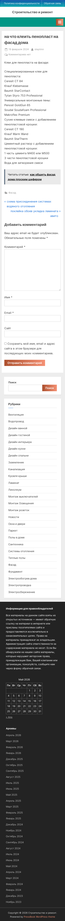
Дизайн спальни (18, 455)
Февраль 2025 (14, 812)
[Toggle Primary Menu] (59, 22)
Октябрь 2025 (14, 765)
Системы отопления (21, 551)
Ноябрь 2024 (13, 830)
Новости (13, 517)
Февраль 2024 (14, 884)
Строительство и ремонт (32, 12)
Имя (8, 297)
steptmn (39, 49)
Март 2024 (12, 878)
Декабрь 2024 (14, 824)
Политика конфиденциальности (22, 3)
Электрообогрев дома (22, 578)
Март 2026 (12, 741)
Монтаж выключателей (23, 496)
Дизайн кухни (16, 448)
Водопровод (16, 421)
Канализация (16, 469)
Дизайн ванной (17, 428)
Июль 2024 (12, 854)
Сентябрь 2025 (15, 771)
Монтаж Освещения (21, 503)
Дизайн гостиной (19, 435)
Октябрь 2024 (14, 836)
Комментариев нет (19, 55)
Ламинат (13, 482)
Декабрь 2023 (14, 896)
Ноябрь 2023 (13, 902)
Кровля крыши (17, 476)
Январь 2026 (13, 753)
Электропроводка (19, 585)
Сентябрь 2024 (15, 842)
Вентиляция (16, 414)
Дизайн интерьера (20, 442)
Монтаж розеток (18, 510)
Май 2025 (11, 794)
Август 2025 (13, 777)
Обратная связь (52, 3)
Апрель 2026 (13, 735)
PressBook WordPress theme (39, 917)
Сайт (7, 328)
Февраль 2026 (14, 747)
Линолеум (14, 489)
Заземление (16, 462)
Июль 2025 (12, 783)
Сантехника (15, 544)
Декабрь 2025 (14, 759)
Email (9, 312)
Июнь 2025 (12, 788)
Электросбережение (21, 592)
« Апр (9, 717)
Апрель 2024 (13, 872)
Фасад (12, 192)
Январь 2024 (13, 890)
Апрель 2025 (13, 800)
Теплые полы (16, 558)
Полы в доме (16, 537)
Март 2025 (12, 806)
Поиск (12, 382)
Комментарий (14, 246)
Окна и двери (16, 524)
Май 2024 (11, 866)
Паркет (13, 530)
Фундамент (15, 571)
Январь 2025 (13, 818)
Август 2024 (13, 848)
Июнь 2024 (12, 860)
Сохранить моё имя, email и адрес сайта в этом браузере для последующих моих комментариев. (29, 348)
